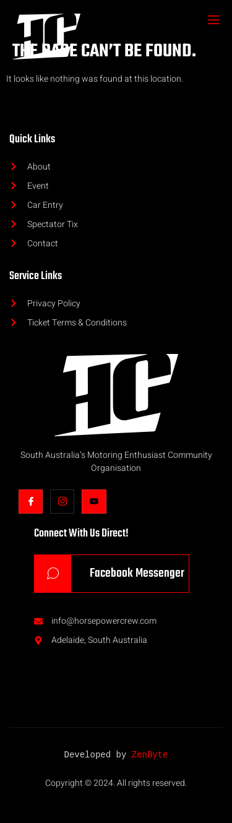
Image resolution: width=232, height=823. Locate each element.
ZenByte (150, 755)
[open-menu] (213, 21)
